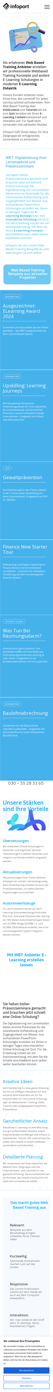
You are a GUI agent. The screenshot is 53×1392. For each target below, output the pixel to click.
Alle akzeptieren (26, 1370)
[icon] (47, 6)
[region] (26, 1364)
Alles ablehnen (26, 1386)
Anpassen (26, 1378)
